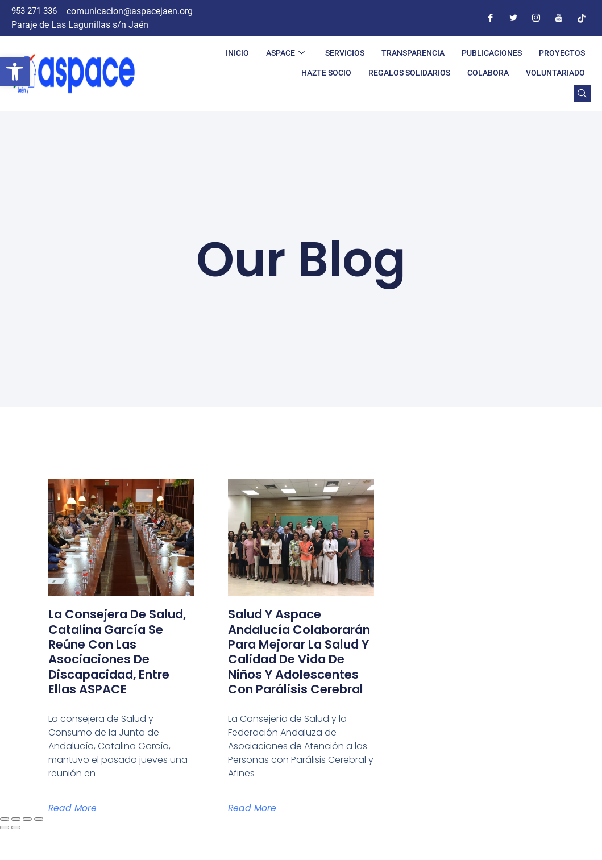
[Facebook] (490, 18)
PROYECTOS (562, 52)
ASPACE (285, 52)
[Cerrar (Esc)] (38, 849)
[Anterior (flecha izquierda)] (4, 857)
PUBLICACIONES (492, 52)
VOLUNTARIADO (555, 72)
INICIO (237, 52)
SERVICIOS (344, 52)
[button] (15, 71)
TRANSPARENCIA (413, 52)
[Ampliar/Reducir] (4, 849)
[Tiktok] (581, 18)
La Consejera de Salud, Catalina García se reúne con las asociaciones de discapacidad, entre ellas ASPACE (116, 651)
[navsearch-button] (582, 93)
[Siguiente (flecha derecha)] (15, 857)
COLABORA (488, 72)
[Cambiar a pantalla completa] (15, 849)
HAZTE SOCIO (326, 72)
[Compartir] (27, 849)
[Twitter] (513, 18)
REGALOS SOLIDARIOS (409, 72)
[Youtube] (558, 18)
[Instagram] (536, 18)
